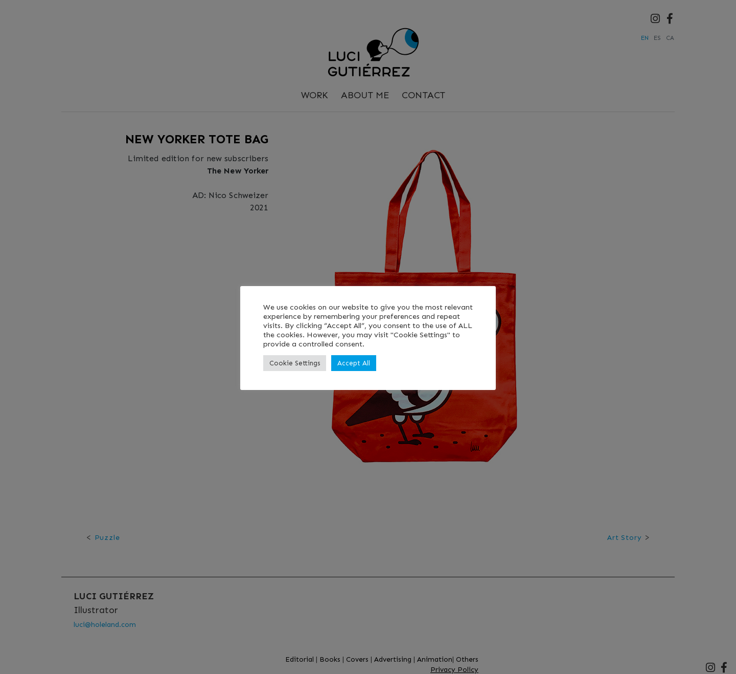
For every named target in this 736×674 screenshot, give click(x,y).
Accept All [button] (353, 363)
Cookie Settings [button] (294, 363)
